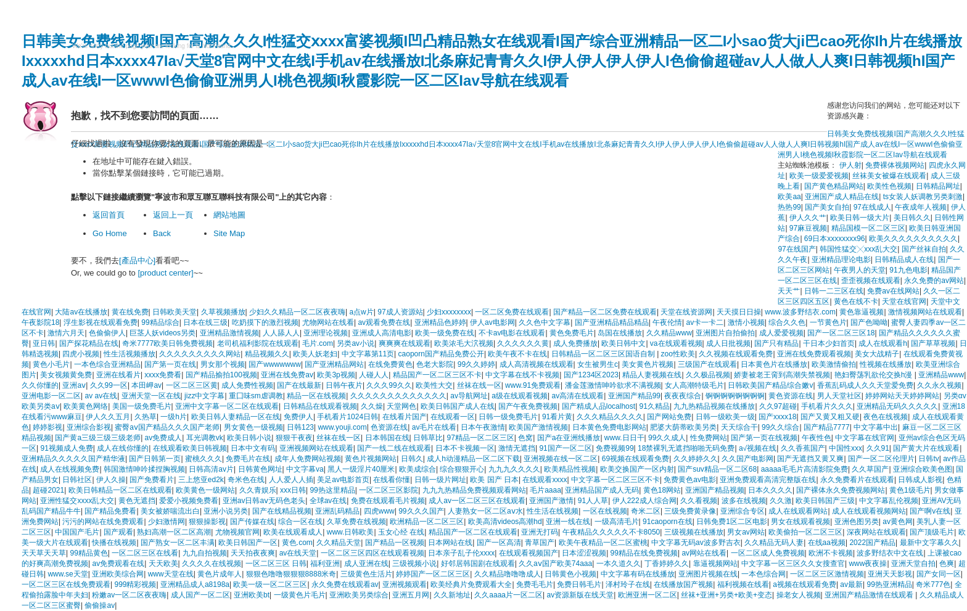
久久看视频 (698, 500)
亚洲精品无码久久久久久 (897, 406)
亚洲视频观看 (404, 584)
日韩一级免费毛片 (508, 416)
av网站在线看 (703, 553)
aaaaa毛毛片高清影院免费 (804, 469)
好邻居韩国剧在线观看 (478, 563)
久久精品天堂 (338, 542)
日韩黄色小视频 (570, 574)
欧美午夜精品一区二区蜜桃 (603, 542)
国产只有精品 (776, 343)
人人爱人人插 (291, 479)
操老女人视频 (798, 595)
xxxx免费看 (162, 375)
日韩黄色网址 (260, 469)
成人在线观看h (882, 343)
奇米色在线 (246, 479)
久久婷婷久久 (695, 458)
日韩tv (928, 458)
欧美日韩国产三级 (825, 500)
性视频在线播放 (885, 364)
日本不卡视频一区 (465, 448)
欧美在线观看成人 (293, 532)
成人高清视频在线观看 (537, 364)
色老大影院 (434, 364)
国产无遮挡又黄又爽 (810, 458)
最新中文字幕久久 (929, 542)
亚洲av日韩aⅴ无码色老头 (264, 500)
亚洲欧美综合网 (118, 574)
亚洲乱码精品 (337, 511)
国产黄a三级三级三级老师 (98, 437)
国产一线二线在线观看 (394, 448)
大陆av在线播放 (81, 312)
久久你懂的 (40, 385)
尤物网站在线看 (328, 322)
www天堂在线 (171, 574)
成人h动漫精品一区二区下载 (473, 458)
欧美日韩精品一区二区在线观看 (120, 490)
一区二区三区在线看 (145, 553)
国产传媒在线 (252, 521)
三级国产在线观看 (707, 364)
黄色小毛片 (51, 364)
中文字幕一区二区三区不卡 (615, 479)
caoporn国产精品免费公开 (441, 354)
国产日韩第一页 (155, 458)
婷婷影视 (47, 427)
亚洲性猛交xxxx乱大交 (77, 500)
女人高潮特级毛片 (694, 385)
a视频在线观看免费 (804, 584)
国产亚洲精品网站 (334, 364)
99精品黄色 (88, 553)
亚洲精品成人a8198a (194, 584)
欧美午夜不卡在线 (517, 354)
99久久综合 (780, 427)
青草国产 (539, 542)
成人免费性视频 (247, 385)
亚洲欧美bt (252, 595)
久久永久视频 (939, 385)
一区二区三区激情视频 (827, 574)
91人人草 (593, 500)
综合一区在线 (300, 521)
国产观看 (118, 532)
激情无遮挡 (516, 448)
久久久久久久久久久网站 (200, 354)
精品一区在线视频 (316, 396)
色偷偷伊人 (107, 333)
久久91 (877, 448)
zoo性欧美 (678, 354)
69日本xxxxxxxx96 (834, 238)
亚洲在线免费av (287, 375)
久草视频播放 (223, 312)
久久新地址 (452, 595)
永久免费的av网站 (934, 280)
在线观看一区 (452, 416)
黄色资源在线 (790, 396)
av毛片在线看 (434, 427)
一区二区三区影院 (388, 490)
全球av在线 (328, 500)
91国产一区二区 (565, 448)
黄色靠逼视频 (861, 312)
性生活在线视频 (552, 511)
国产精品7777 (827, 427)
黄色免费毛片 (571, 333)
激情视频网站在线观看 (925, 312)
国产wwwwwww (275, 364)
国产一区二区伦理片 (881, 458)
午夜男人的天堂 (860, 270)
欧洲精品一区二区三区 (427, 521)
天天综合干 (739, 427)
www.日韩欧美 (350, 532)
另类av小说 (355, 343)
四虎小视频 (80, 354)
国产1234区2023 (591, 375)
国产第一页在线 (170, 364)
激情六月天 (65, 333)
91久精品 (655, 406)
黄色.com (297, 542)
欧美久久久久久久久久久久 (913, 238)
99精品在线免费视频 (644, 553)
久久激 (781, 500)
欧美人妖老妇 (315, 354)
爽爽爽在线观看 (404, 343)
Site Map (229, 233)
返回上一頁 (173, 214)
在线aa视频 (827, 542)
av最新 (851, 584)
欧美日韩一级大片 (859, 217)
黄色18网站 (662, 490)
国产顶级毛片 (932, 532)
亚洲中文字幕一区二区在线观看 (227, 406)
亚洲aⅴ (74, 385)
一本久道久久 (618, 563)
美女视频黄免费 (66, 375)
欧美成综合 (417, 469)
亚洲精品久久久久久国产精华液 (73, 458)
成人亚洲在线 (366, 563)
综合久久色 (786, 322)
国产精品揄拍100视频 (221, 375)
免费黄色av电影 (690, 479)
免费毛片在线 (248, 458)
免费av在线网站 (893, 291)
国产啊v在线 (930, 511)
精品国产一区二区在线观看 (473, 532)
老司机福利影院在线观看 (257, 343)
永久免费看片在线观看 (857, 479)
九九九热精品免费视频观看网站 (474, 490)
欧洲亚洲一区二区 (647, 595)
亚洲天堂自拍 (913, 563)
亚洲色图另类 (856, 521)
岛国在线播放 (620, 333)
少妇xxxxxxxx (449, 312)
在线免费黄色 (390, 364)
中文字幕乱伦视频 (888, 500)
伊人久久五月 (108, 416)
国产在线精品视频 (281, 511)
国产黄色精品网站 (833, 186)
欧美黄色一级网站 (205, 490)
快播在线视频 (114, 542)
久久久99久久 (388, 385)
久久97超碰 (778, 406)
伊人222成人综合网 (644, 500)
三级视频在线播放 (693, 532)
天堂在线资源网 (686, 312)
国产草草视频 (933, 343)
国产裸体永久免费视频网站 (840, 490)
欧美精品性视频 (570, 469)
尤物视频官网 (237, 532)
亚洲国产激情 (551, 500)
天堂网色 (401, 406)
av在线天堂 (298, 553)
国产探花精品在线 (88, 343)
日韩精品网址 (938, 186)
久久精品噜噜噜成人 (507, 574)
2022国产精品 (872, 542)
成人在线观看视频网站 (869, 511)
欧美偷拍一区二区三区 (805, 532)
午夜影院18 (40, 322)
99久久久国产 (420, 511)
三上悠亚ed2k (201, 479)
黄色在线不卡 (856, 301)
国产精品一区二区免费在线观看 (605, 312)
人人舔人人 (281, 333)
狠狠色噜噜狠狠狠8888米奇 (291, 574)
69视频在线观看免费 (635, 458)
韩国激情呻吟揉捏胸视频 (144, 469)
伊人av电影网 (492, 322)
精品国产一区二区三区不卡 (437, 375)
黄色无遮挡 (136, 500)
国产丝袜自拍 (924, 249)
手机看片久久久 (827, 406)
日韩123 (300, 427)
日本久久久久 (770, 490)
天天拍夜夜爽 (253, 553)
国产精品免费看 (110, 511)
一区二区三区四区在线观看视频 (372, 553)
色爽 (946, 563)
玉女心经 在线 (401, 532)
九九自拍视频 (205, 553)
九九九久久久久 (514, 469)
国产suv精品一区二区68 (717, 469)
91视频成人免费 (66, 448)
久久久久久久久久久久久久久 (398, 396)
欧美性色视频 (889, 186)
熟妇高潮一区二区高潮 (174, 532)
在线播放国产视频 (683, 584)
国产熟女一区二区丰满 (178, 542)
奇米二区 (645, 511)
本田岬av (146, 385)
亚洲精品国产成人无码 (602, 490)
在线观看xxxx (544, 479)
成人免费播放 (575, 343)
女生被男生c (597, 364)
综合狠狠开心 (462, 469)
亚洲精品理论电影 (841, 259)
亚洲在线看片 (118, 375)
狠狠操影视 (207, 521)
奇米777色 (933, 584)
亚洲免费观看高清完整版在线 (768, 479)
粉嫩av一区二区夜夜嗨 (129, 595)
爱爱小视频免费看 (188, 500)
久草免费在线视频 (356, 521)
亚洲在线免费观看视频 (814, 354)
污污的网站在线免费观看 (103, 521)
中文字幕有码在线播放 (638, 574)
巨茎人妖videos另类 (162, 333)
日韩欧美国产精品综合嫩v (770, 385)
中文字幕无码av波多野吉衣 (696, 542)
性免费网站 (708, 437)
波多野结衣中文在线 (890, 553)
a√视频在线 (757, 448)
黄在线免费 (130, 312)
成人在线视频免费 (69, 469)
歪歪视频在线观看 (870, 280)
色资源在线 (389, 427)
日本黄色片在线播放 (774, 364)
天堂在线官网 (904, 301)
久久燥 (372, 406)
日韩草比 (428, 437)
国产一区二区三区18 (840, 333)
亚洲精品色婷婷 (440, 322)
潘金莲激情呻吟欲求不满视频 (613, 385)
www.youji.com (342, 427)
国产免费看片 (152, 479)
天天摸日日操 (739, 312)
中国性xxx (845, 448)
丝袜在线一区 (479, 385)
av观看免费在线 (384, 322)
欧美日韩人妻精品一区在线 (235, 416)
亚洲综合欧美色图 (922, 469)
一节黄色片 (828, 322)
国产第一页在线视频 (764, 437)
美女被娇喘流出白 (170, 511)
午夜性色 (816, 437)
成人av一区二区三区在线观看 (477, 500)
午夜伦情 (667, 322)
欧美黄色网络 (86, 406)
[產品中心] (137, 260)
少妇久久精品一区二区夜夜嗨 (297, 312)
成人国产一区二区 (200, 595)
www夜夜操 (868, 563)
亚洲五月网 (410, 595)
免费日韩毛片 (579, 584)
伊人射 (850, 165)
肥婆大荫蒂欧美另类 (683, 427)
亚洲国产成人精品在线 (842, 196)
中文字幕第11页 (368, 354)
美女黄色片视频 (647, 364)
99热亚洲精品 (888, 584)
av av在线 (100, 396)
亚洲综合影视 (89, 427)
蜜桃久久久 (203, 458)
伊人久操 (111, 479)
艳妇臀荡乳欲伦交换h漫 (874, 375)
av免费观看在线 (118, 563)
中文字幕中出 (876, 427)
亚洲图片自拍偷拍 (725, 333)
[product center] (165, 272)
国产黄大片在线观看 (926, 448)
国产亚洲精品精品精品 (612, 322)
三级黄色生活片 (366, 574)
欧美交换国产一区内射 (637, 469)
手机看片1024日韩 (347, 416)
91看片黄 (557, 416)
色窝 (525, 437)
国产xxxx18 (777, 416)
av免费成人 (164, 437)
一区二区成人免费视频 (768, 553)
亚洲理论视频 (325, 333)
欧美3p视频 (336, 375)
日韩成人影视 (920, 479)
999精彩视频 (135, 584)
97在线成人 (872, 207)
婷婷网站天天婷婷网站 (902, 396)
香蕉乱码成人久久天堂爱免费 (865, 385)
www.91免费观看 (533, 385)
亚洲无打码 (539, 532)
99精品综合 (160, 322)
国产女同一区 (938, 574)
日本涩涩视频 (584, 553)
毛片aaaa (545, 490)
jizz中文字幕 (204, 396)
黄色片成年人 (219, 574)
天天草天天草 (44, 553)
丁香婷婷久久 (666, 563)
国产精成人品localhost (598, 406)
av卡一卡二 (705, 322)
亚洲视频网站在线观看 (316, 448)
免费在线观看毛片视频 (388, 500)
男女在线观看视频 (800, 521)
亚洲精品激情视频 (229, 333)
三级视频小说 (414, 563)
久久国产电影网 (747, 458)
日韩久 (412, 458)
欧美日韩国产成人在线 (458, 406)
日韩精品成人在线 (904, 259)
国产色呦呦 (868, 322)
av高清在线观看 (577, 396)
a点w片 (361, 312)
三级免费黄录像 (690, 511)
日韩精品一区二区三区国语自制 (604, 354)
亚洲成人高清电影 (381, 333)
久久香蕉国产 (803, 448)
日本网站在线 (450, 542)
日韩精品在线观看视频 (320, 406)
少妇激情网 (166, 521)
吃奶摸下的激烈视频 (265, 322)
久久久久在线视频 (211, 563)
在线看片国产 (404, 416)
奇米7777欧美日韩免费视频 (167, 343)
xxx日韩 (293, 490)
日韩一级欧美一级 (725, 416)
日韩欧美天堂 (174, 312)
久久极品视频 (708, 375)
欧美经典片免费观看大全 (471, 584)
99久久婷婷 (476, 364)
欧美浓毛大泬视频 (463, 343)
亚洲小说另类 (226, 511)
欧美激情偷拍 (834, 364)
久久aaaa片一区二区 (508, 595)
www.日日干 (624, 437)
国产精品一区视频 (394, 542)
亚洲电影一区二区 (51, 396)
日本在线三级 (205, 322)
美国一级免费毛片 (141, 406)
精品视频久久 (267, 354)
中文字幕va (305, 469)
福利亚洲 (325, 563)
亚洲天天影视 (890, 574)
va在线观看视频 (676, 343)
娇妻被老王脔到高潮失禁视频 (782, 375)
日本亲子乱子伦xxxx (461, 553)
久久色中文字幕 (544, 322)
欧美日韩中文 (623, 343)
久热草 (145, 416)
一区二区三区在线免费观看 (66, 584)
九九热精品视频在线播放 (714, 406)
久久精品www (669, 333)
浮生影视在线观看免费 (101, 322)
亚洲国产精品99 (634, 396)
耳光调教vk (204, 437)
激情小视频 (746, 322)
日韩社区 (77, 479)
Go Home (110, 233)
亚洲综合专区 (742, 511)
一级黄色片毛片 (300, 595)
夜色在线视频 (885, 416)
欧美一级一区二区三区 (270, 584)
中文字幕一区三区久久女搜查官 (793, 563)
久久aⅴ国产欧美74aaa (555, 563)
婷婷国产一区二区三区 (433, 574)
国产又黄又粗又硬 (830, 416)
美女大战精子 (877, 354)
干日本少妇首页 (829, 343)
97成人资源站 (399, 312)
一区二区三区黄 (192, 385)
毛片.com (317, 343)
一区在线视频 (605, 511)
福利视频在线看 (743, 584)
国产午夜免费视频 (528, 406)
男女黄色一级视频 (253, 427)
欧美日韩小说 (249, 437)
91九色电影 (908, 270)
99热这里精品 (332, 490)
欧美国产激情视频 (538, 427)
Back (162, 233)
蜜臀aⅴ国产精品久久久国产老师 (167, 427)
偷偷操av (99, 605)
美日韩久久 (912, 217)
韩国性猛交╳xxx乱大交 (858, 249)
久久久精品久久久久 (610, 416)
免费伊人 (298, 416)
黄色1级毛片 (910, 490)
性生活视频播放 (129, 354)
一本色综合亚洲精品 (107, 364)
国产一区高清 (499, 542)
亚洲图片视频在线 (708, 574)
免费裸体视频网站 (894, 165)
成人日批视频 (728, 343)
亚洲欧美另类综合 (359, 595)
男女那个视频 (222, 364)
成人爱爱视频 (781, 333)
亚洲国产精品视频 (714, 490)
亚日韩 (44, 343)
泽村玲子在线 (628, 584)
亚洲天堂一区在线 (151, 396)
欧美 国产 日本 (494, 479)
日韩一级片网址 (440, 479)
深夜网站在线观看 (876, 532)
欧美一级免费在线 (444, 333)
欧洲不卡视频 (831, 553)
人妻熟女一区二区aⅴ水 (485, 511)
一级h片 (173, 416)
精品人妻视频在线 (651, 375)
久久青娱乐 (257, 490)
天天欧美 (163, 563)
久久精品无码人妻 (774, 542)
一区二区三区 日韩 (276, 563)
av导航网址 (469, 396)
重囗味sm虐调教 (256, 396)
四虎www (379, 511)
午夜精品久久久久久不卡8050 (611, 532)
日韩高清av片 (211, 469)
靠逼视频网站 (715, 563)
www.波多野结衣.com (800, 312)
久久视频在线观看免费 (736, 354)
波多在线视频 (744, 500)
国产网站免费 (669, 416)
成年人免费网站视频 (307, 458)
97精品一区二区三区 (480, 437)
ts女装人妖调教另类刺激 (923, 196)
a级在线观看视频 (520, 396)
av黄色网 (898, 521)
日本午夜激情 (483, 427)
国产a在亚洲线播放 (569, 437)
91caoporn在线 (668, 521)
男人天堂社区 (839, 396)
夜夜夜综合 (682, 396)
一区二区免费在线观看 (512, 312)
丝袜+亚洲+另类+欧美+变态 (726, 595)
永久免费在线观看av (345, 584)
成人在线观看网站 (798, 511)
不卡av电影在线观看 (512, 333)
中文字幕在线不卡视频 (522, 375)
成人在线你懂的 (123, 448)
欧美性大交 (434, 385)
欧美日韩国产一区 (248, 542)
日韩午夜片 (344, 385)
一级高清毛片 (617, 521)
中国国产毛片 (77, 532)
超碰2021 (48, 490)
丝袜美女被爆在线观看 (889, 175)
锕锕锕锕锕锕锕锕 (735, 396)
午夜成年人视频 (921, 207)
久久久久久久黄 (523, 343)
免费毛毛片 (534, 584)
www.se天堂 (67, 574)
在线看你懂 (391, 479)
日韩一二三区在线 (833, 291)
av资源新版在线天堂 (580, 595)
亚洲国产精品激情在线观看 (870, 595)
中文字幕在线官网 (864, 437)
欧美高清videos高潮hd (505, 521)
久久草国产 (870, 469)
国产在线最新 (299, 385)
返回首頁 (109, 214)
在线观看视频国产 (528, 553)
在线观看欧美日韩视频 (190, 448)
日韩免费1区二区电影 (731, 521)
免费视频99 (614, 448)
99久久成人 (667, 437)
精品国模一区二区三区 (868, 228)
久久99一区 (109, 385)
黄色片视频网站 (371, 458)
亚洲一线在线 (568, 521)
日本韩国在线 (387, 437)
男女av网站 (746, 532)
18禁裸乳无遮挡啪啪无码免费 (686, 448)
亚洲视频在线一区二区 (561, 458)
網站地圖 (229, 214)
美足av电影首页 (343, 479)
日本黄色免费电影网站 (609, 427)
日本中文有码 (253, 448)
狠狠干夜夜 (294, 437)
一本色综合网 (763, 574)
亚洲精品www (941, 375)
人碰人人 (374, 375)
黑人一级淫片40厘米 (361, 469)
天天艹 (789, 291)
